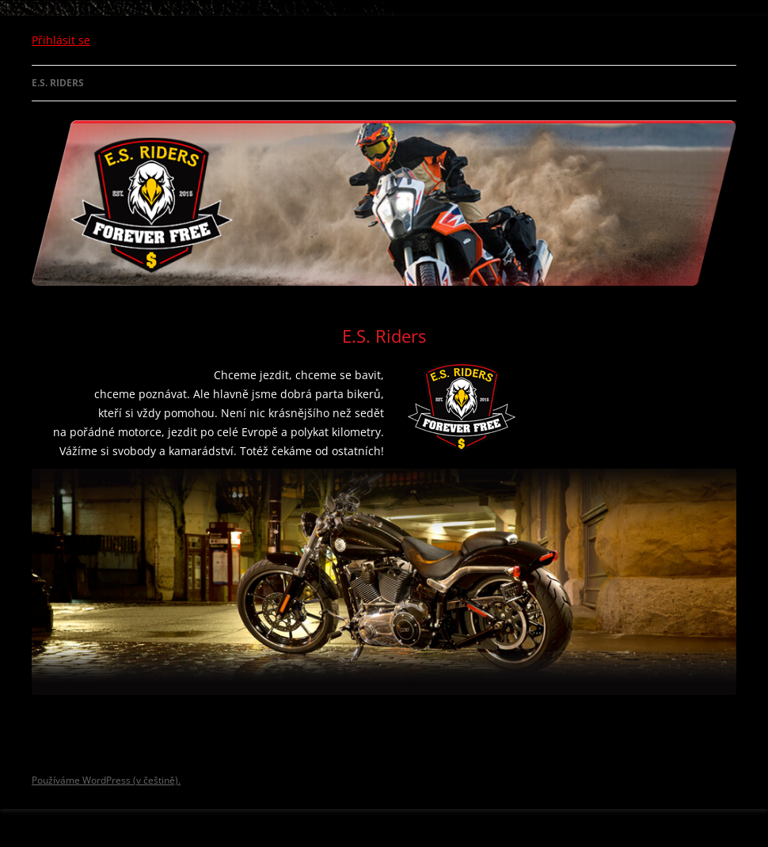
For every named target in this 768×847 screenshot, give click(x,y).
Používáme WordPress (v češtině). (106, 780)
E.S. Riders (58, 82)
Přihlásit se (61, 39)
